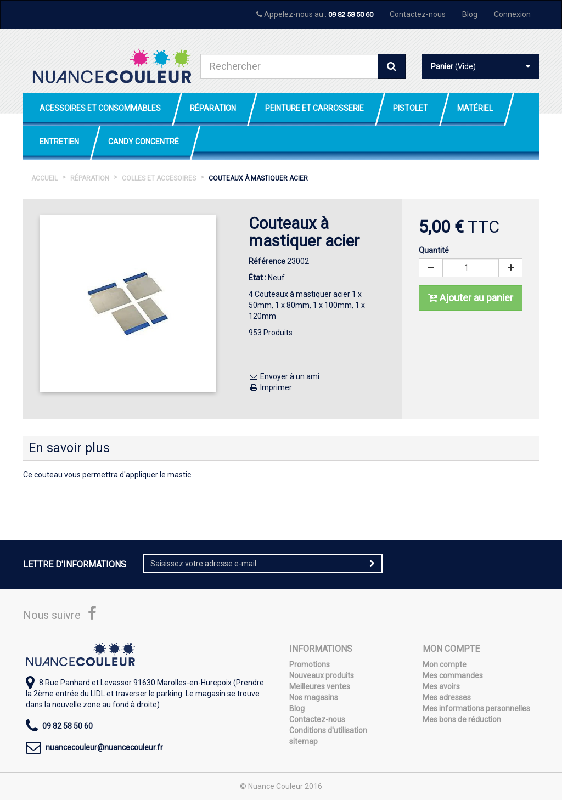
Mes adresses (447, 697)
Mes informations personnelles (476, 708)
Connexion (512, 14)
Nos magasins (313, 697)
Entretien (59, 141)
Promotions (309, 664)
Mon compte (445, 664)
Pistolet (410, 108)
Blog (469, 14)
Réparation (213, 108)
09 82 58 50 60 (350, 14)
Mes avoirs (441, 686)
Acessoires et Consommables (100, 108)
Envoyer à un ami (284, 376)
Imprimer (270, 387)
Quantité (434, 250)
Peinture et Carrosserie (314, 108)
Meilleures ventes (319, 686)
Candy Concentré (143, 141)
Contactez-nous (418, 14)
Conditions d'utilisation (328, 730)
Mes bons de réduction (462, 719)
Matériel (475, 108)
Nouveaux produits (321, 675)
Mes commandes (453, 675)
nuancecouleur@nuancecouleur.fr (104, 747)
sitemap (303, 741)
